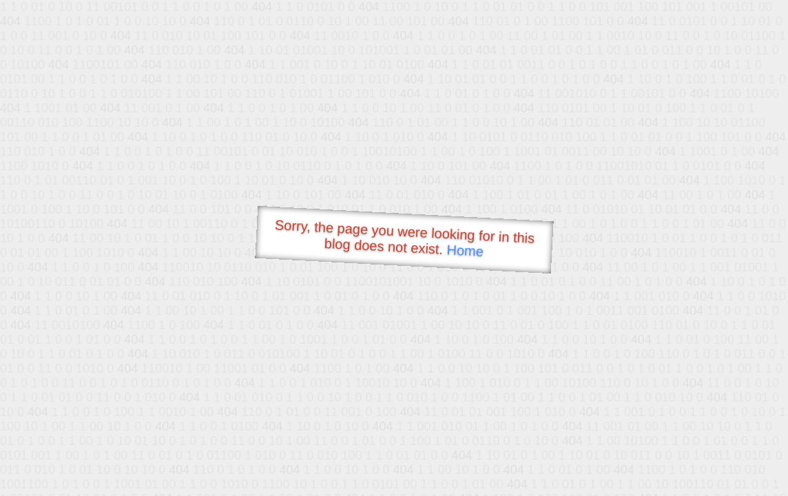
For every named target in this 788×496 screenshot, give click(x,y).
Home (465, 250)
